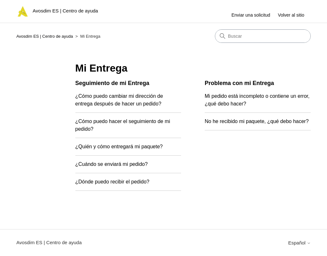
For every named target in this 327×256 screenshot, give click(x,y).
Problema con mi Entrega (239, 83)
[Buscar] (262, 36)
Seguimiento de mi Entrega (112, 83)
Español (299, 242)
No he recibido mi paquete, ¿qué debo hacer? (257, 121)
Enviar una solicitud (251, 15)
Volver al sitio (291, 15)
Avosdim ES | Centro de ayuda (44, 36)
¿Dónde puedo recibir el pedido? (112, 181)
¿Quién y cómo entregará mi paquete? (119, 146)
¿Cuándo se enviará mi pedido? (111, 164)
